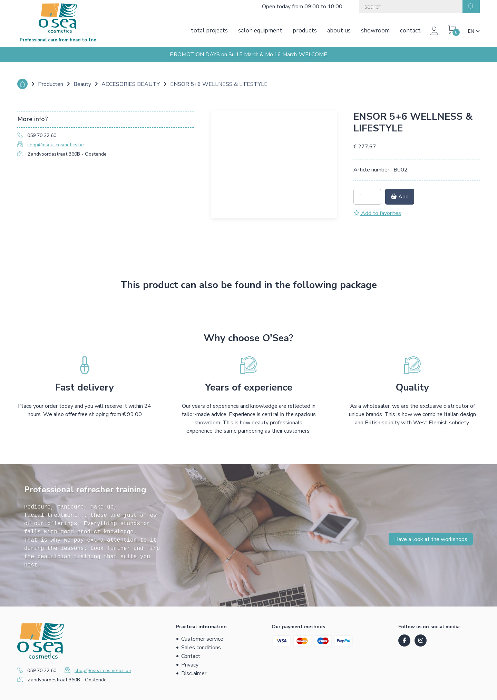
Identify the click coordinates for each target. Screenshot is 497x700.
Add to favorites (377, 213)
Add (400, 196)
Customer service (202, 639)
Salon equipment (260, 30)
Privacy (189, 665)
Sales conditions (201, 647)
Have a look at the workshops (430, 539)
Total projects (209, 30)
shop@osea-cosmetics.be (55, 144)
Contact (410, 30)
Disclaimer (193, 673)
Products (305, 30)
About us (339, 30)
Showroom (375, 30)
